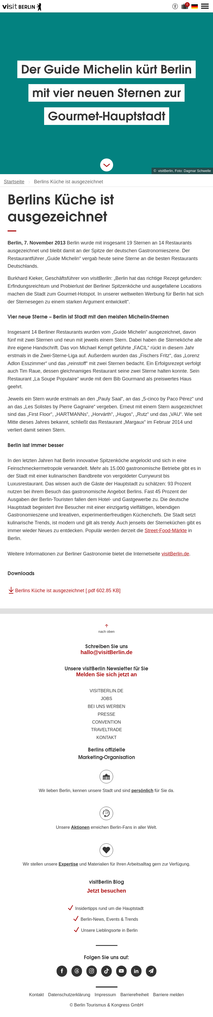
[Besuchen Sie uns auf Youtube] (121, 971)
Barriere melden (168, 994)
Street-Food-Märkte (166, 530)
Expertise (68, 864)
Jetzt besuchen (106, 891)
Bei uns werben (106, 706)
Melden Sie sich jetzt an (106, 674)
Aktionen (80, 827)
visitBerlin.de (175, 553)
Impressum (105, 994)
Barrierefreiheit (134, 994)
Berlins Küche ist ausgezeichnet (67, 590)
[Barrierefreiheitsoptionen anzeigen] (175, 6)
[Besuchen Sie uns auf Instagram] (91, 971)
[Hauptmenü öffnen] (205, 6)
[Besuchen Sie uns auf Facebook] (62, 971)
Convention (106, 722)
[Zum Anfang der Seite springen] (107, 628)
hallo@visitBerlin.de (107, 652)
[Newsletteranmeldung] (151, 971)
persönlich (142, 790)
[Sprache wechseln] (195, 6)
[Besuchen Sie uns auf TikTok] (106, 971)
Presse (106, 714)
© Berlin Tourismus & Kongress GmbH (106, 1005)
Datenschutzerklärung (69, 994)
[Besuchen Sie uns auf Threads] (76, 971)
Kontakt (106, 737)
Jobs (106, 698)
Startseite (14, 181)
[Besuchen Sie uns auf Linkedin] (136, 971)
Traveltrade (106, 729)
